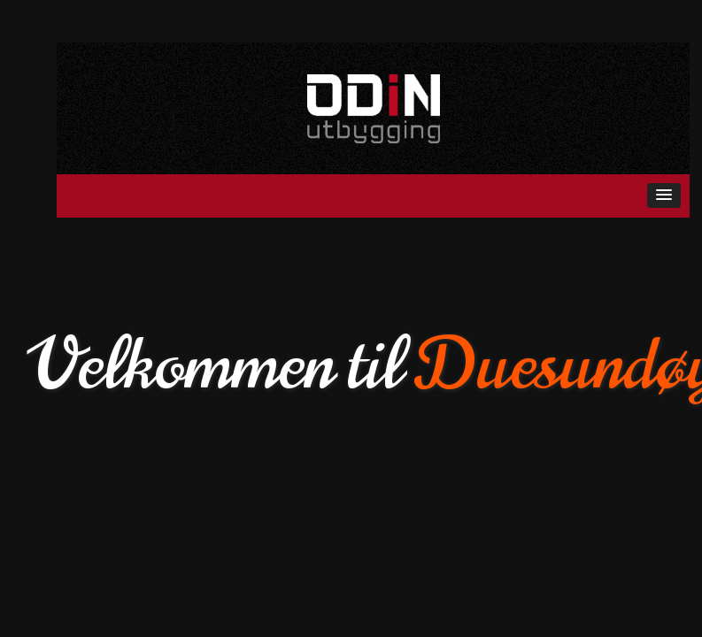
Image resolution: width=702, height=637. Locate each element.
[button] (664, 195)
